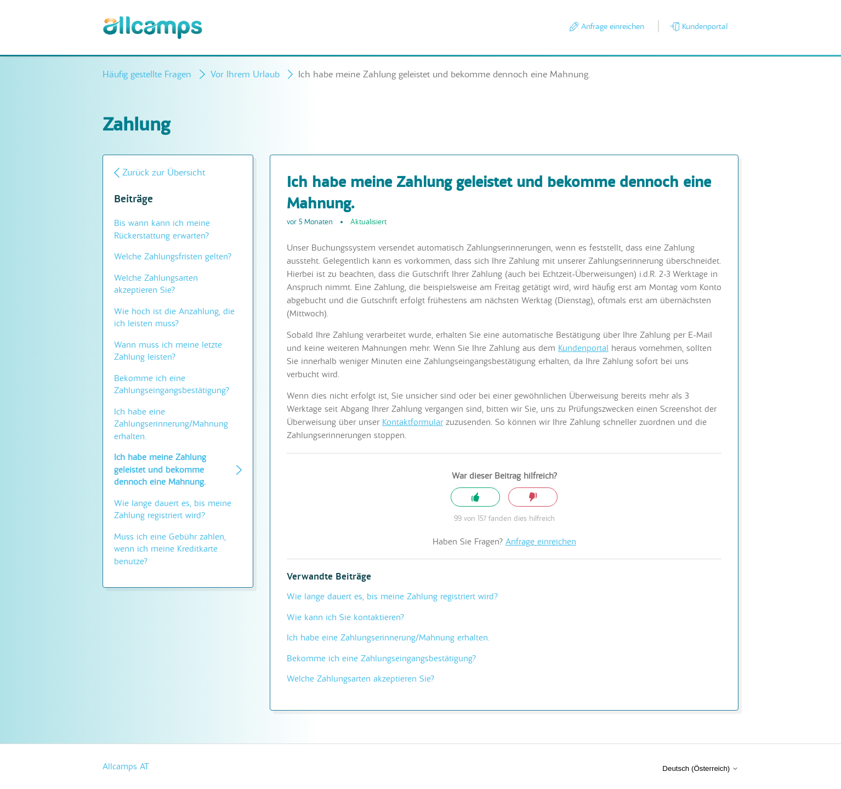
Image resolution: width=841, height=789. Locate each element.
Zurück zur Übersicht (163, 172)
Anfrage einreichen (612, 26)
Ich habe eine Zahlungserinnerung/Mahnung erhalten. (171, 424)
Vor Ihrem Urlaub (245, 74)
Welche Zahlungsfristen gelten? (172, 256)
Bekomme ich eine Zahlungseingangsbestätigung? (171, 384)
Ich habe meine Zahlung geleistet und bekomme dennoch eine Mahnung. (160, 469)
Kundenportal (705, 26)
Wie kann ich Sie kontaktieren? (345, 617)
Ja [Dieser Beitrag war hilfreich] (475, 497)
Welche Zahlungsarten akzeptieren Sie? (156, 284)
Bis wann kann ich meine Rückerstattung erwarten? (162, 229)
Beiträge (133, 199)
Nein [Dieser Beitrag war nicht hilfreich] (533, 497)
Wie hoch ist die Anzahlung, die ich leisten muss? (174, 318)
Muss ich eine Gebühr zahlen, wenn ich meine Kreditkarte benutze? (170, 549)
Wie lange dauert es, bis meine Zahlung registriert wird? (172, 509)
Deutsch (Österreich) (700, 768)
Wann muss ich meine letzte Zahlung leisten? (168, 351)
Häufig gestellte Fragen (147, 74)
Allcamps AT (126, 766)
